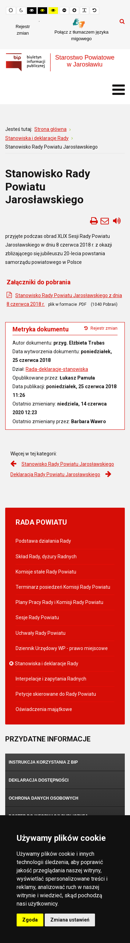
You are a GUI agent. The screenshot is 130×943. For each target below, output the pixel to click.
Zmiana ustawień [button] (69, 920)
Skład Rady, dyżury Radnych (46, 556)
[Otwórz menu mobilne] (118, 89)
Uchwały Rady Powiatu (41, 633)
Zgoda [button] (30, 920)
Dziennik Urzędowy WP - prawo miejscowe (62, 648)
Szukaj (122, 21)
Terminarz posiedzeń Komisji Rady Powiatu (63, 587)
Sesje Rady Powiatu (37, 617)
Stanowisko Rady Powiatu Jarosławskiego (67, 464)
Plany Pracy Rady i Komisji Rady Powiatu (59, 602)
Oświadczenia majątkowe (44, 709)
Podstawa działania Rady (43, 541)
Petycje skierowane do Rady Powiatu (56, 694)
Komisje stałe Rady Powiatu (46, 572)
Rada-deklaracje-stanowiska (57, 369)
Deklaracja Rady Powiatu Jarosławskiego (55, 474)
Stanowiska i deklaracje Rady (47, 663)
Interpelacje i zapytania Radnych (51, 679)
